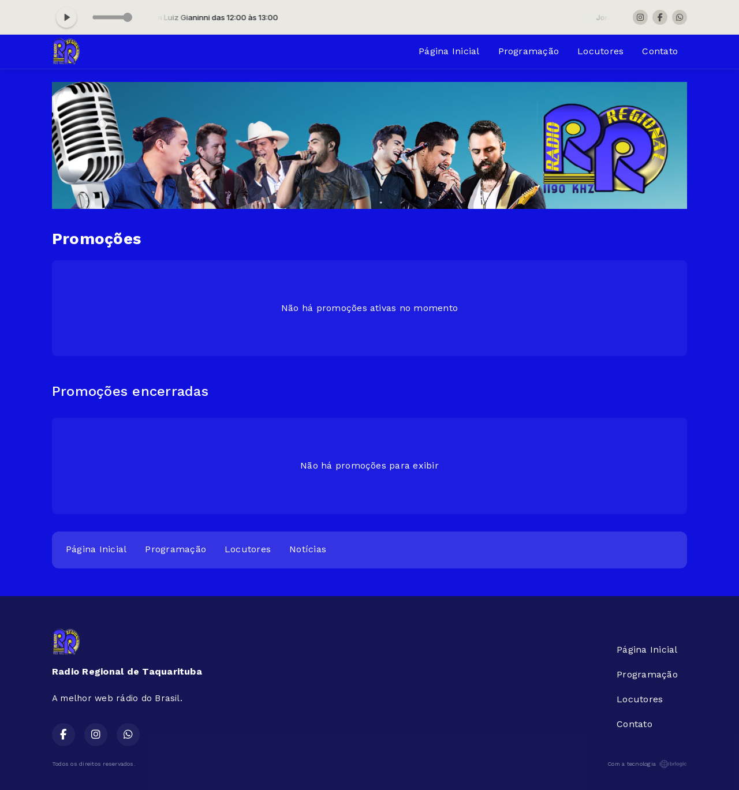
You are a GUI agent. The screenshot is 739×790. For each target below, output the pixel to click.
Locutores (600, 51)
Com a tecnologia (647, 764)
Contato (660, 51)
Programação (528, 51)
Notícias (307, 549)
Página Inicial (449, 51)
